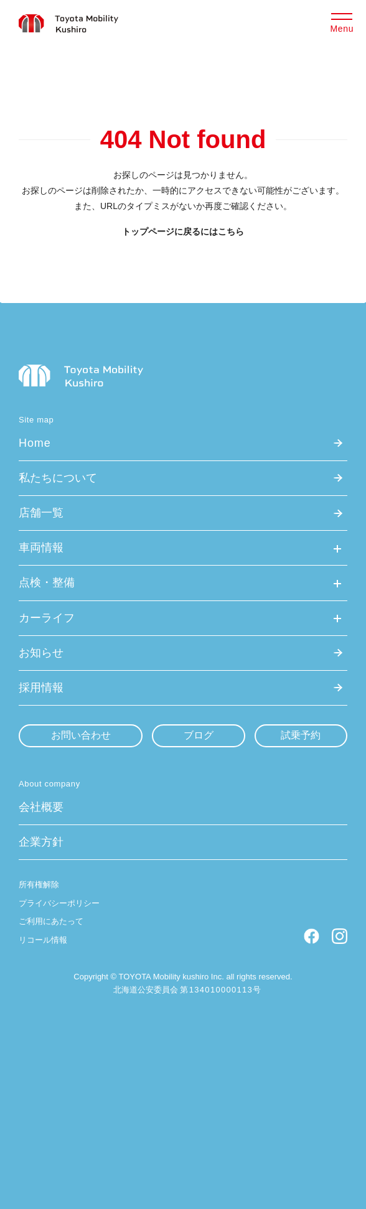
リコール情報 (43, 940)
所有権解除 (39, 884)
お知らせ (41, 653)
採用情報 (41, 687)
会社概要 (41, 807)
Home (35, 443)
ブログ (199, 735)
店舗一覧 (41, 512)
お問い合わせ (81, 735)
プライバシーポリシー (59, 903)
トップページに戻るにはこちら (183, 231)
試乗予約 (301, 735)
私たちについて (58, 478)
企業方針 (41, 842)
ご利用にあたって (51, 921)
